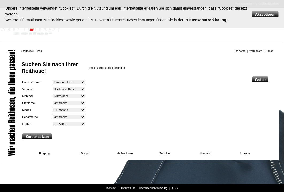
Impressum (127, 188)
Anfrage (245, 153)
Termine (164, 153)
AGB (174, 188)
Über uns (205, 153)
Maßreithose (124, 153)
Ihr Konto (240, 51)
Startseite (27, 51)
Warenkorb (255, 51)
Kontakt (111, 188)
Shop (39, 51)
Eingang (44, 153)
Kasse (269, 51)
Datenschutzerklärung (153, 188)
